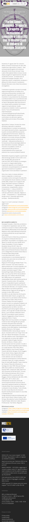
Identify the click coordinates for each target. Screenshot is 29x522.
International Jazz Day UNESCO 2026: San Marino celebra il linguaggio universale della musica (14, 479)
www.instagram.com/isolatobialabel (18, 207)
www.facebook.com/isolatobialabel (18, 205)
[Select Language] (16, 4)
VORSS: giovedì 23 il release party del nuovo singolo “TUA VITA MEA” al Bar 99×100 (14, 484)
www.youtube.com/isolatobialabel (17, 209)
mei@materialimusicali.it (9, 498)
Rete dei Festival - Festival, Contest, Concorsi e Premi (14, 16)
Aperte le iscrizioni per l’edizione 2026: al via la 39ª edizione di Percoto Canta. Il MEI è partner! (14, 463)
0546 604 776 (8, 500)
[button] (25, 4)
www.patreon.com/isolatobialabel (16, 211)
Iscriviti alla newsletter (8, 521)
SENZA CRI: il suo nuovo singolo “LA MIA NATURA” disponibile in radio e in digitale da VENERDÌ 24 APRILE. (14, 457)
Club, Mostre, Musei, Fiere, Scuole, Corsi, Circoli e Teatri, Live (14, 12)
